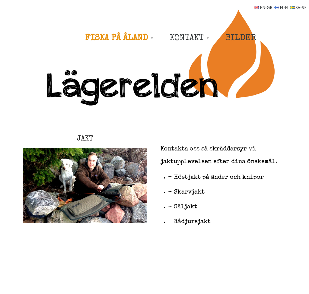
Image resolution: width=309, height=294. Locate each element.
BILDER (240, 38)
